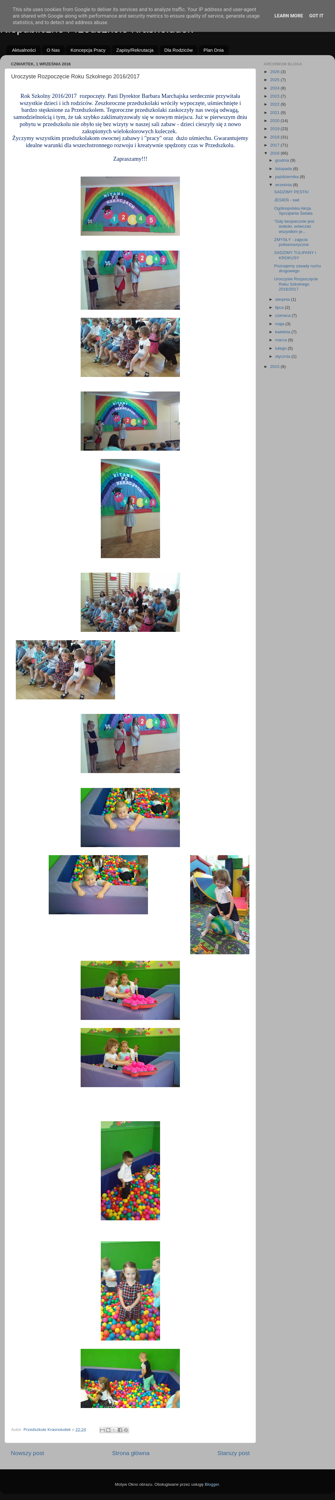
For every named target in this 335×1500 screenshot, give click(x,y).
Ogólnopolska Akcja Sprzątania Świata (293, 211)
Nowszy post (27, 1453)
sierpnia (283, 299)
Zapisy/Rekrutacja (135, 50)
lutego (281, 348)
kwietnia (283, 332)
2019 (275, 128)
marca (281, 340)
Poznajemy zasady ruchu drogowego (297, 268)
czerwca (283, 315)
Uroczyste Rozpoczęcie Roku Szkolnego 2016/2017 (296, 284)
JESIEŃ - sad (286, 200)
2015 (275, 366)
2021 (275, 112)
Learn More (289, 16)
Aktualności (24, 50)
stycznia (283, 356)
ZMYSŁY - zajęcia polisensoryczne (291, 242)
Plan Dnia (213, 50)
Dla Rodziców (178, 50)
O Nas (53, 50)
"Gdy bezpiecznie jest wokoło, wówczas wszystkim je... (294, 226)
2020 (275, 120)
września (284, 184)
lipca (280, 307)
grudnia (282, 160)
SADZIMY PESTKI (291, 192)
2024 (275, 88)
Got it (316, 16)
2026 (275, 71)
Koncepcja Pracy (87, 50)
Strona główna (131, 1453)
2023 (275, 96)
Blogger (212, 1484)
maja (280, 323)
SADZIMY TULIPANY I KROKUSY (295, 255)
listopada (284, 168)
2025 (275, 79)
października (287, 176)
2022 (275, 104)
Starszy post (233, 1453)
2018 (275, 137)
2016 (275, 153)
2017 (275, 145)
